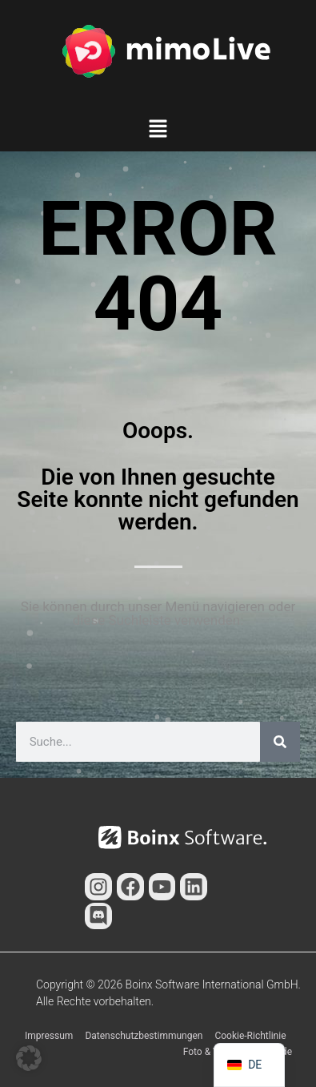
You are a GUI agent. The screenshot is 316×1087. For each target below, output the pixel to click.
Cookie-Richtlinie (250, 1035)
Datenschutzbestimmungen (143, 1035)
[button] (158, 131)
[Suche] (280, 742)
